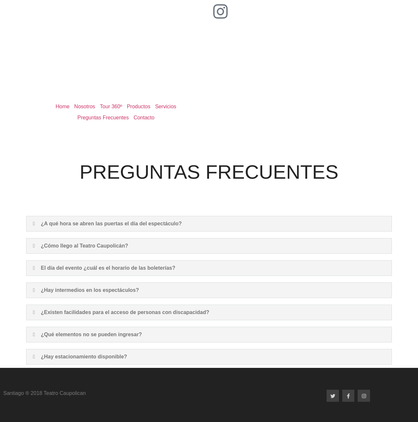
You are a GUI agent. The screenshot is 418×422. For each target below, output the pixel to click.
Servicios (165, 106)
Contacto (144, 117)
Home (63, 106)
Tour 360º (111, 106)
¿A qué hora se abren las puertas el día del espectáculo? (111, 223)
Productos (138, 106)
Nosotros (84, 106)
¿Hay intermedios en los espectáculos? (90, 290)
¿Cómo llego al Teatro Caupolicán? (84, 246)
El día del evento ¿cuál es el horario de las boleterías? (108, 268)
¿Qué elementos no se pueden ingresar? (91, 334)
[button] (209, 223)
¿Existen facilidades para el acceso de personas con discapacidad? (125, 312)
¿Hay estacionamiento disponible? (84, 356)
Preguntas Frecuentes (103, 117)
